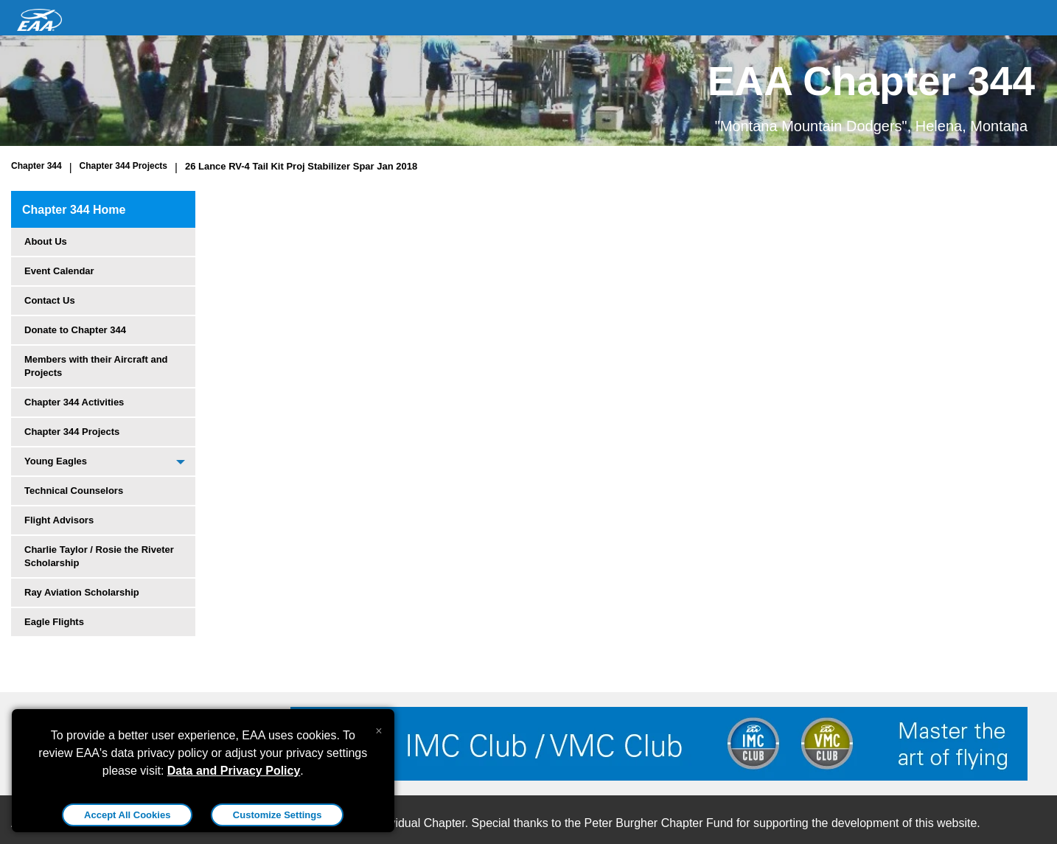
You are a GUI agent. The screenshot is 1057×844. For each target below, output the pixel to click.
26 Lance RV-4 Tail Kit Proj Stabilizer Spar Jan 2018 (301, 166)
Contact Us (49, 300)
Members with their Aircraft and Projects (96, 366)
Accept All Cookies (127, 814)
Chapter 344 (36, 166)
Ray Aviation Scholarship (81, 592)
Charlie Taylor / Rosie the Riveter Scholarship (99, 556)
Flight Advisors (59, 520)
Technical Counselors (73, 490)
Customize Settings (277, 814)
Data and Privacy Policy (234, 770)
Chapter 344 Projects (123, 166)
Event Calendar (59, 270)
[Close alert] (378, 727)
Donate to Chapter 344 (75, 329)
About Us (45, 241)
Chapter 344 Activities (74, 402)
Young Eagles (55, 461)
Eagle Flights (54, 621)
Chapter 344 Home (74, 209)
